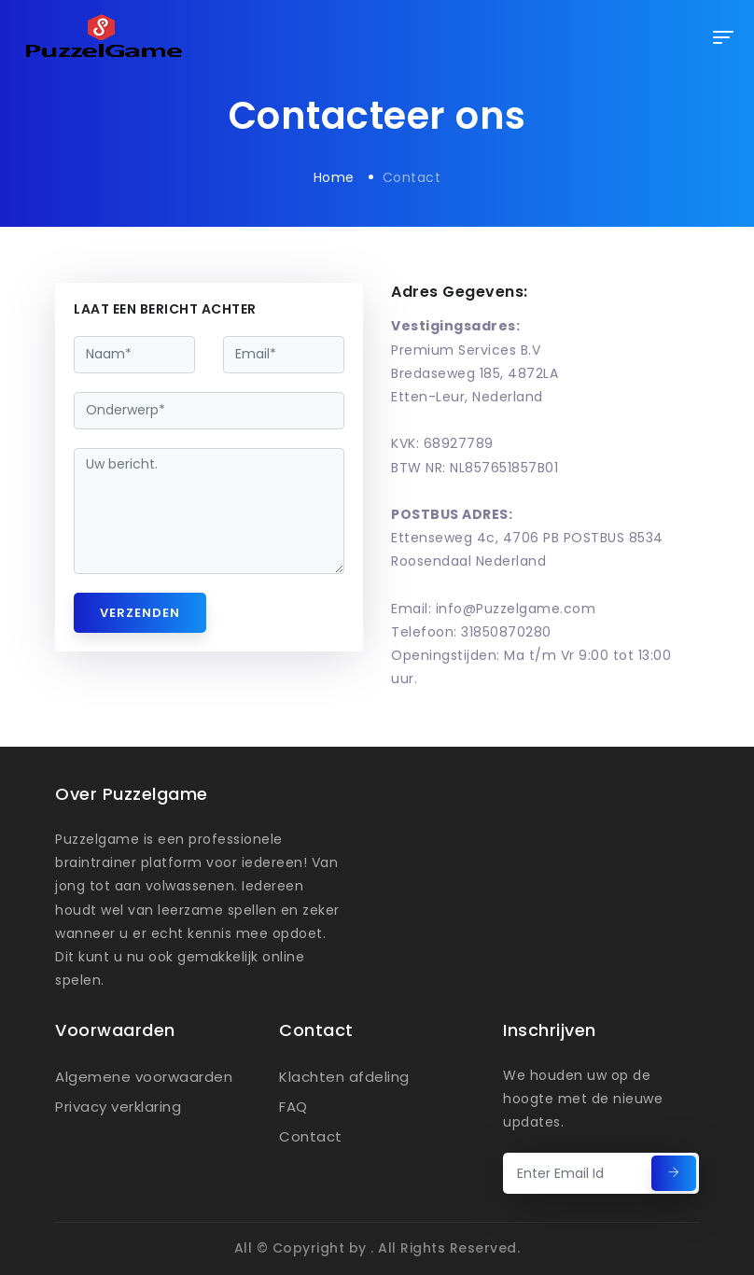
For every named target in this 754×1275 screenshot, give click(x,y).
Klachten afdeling (344, 1076)
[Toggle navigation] (723, 37)
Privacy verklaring (118, 1106)
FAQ (293, 1106)
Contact (310, 1136)
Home (334, 177)
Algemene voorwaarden (143, 1076)
